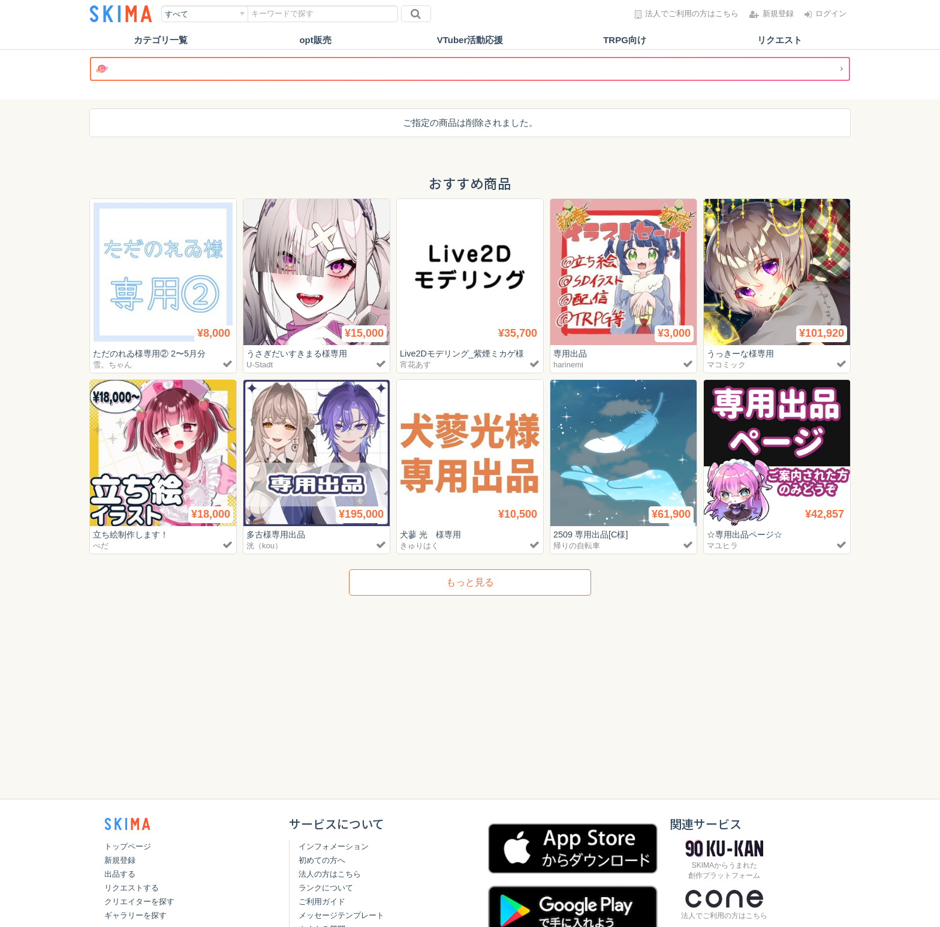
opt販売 (315, 40)
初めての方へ (322, 860)
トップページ (127, 846)
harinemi (568, 364)
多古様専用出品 (277, 534)
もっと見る (470, 582)
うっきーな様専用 (743, 353)
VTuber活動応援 (470, 40)
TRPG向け (624, 40)
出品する (119, 873)
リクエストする (131, 887)
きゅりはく (419, 545)
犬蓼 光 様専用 (432, 534)
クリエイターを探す (139, 901)
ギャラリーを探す (135, 915)
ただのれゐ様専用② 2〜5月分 (153, 353)
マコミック (726, 364)
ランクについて (326, 887)
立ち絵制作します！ (133, 534)
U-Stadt (259, 364)
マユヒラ (722, 545)
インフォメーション (334, 846)
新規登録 (119, 860)
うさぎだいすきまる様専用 (300, 353)
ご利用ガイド (322, 901)
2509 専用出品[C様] (592, 534)
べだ (101, 545)
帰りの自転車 (576, 545)
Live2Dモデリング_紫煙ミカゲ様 (466, 353)
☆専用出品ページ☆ (747, 534)
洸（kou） (264, 545)
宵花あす (415, 364)
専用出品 (571, 353)
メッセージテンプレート (341, 915)
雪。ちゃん (112, 364)
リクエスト (779, 40)
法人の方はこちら (330, 873)
